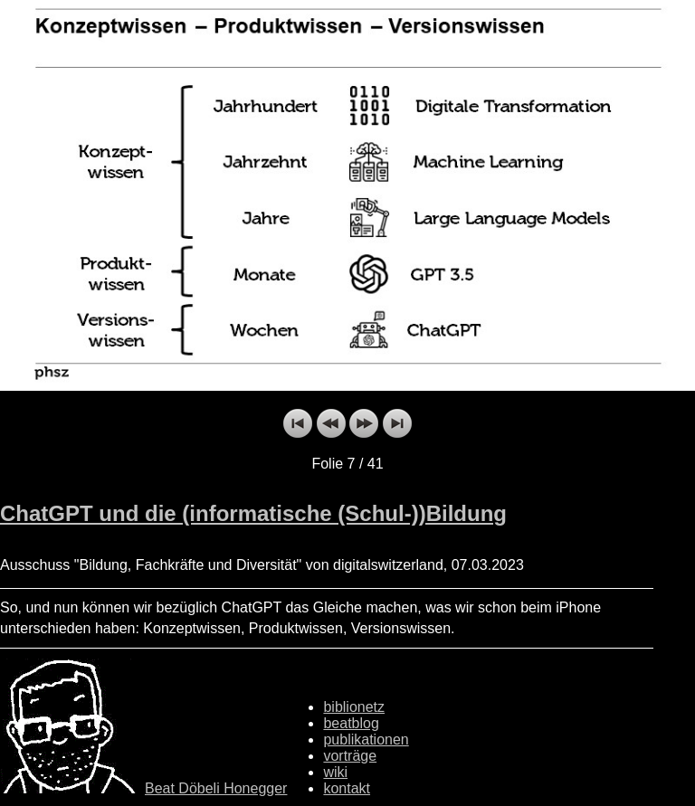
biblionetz (354, 707)
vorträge (349, 755)
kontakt (346, 788)
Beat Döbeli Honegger (216, 788)
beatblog (350, 723)
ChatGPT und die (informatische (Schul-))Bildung (253, 513)
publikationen (365, 739)
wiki (335, 772)
